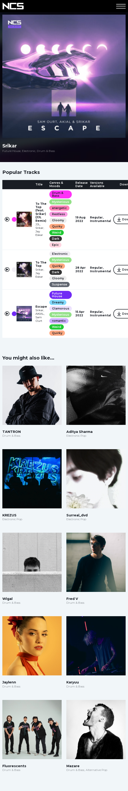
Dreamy (58, 302)
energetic (59, 208)
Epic (55, 245)
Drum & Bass (57, 194)
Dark (55, 238)
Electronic (60, 253)
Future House (57, 295)
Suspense (59, 284)
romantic (59, 320)
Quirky (57, 226)
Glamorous (60, 308)
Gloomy (58, 220)
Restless (58, 214)
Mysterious (60, 202)
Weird (56, 232)
